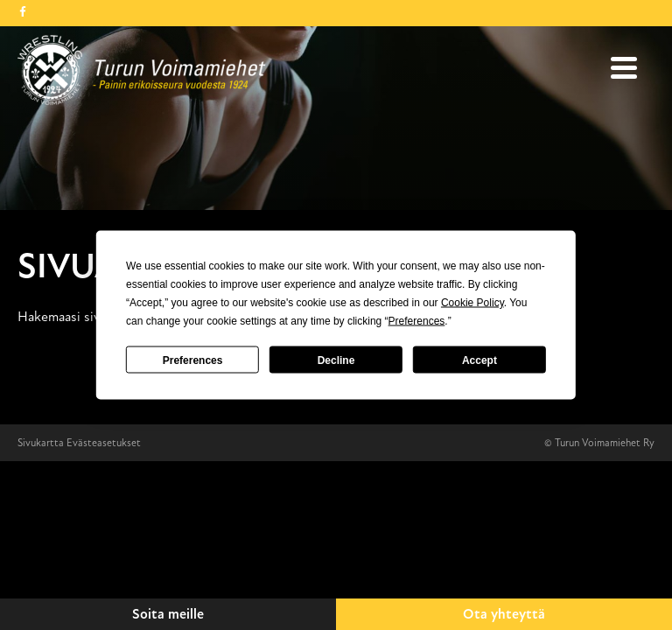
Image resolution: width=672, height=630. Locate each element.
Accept (479, 360)
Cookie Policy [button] (472, 303)
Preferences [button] (416, 321)
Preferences (193, 360)
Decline (336, 360)
